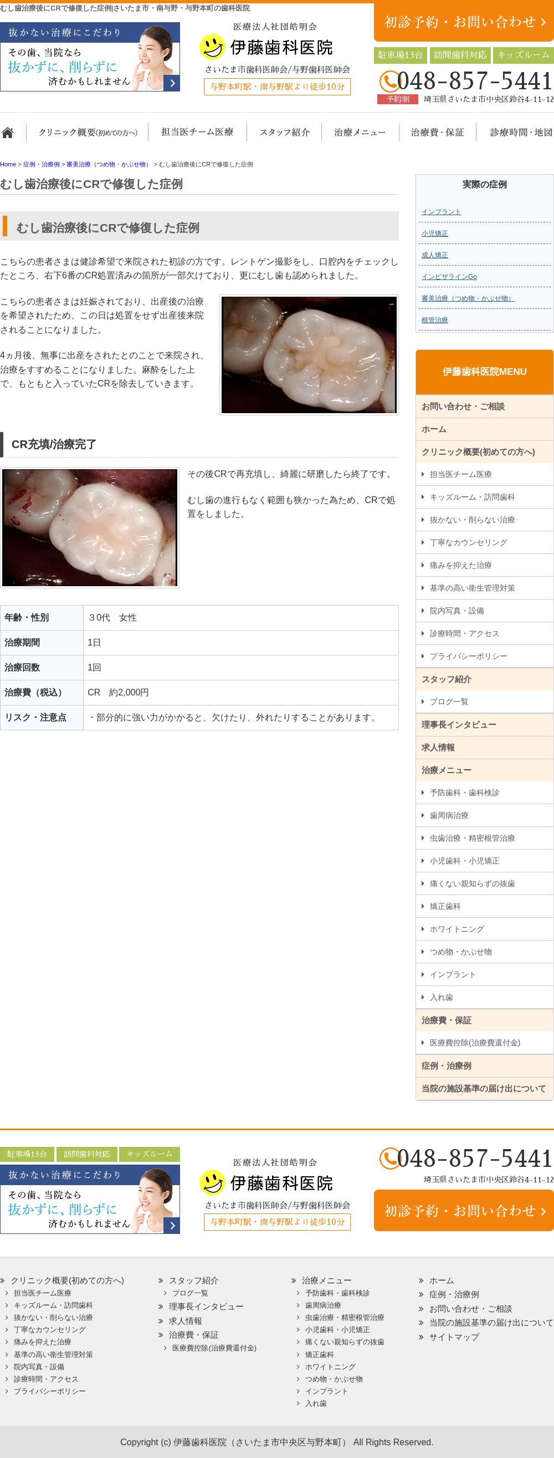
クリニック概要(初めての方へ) (88, 137)
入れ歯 (441, 997)
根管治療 (435, 320)
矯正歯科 (445, 906)
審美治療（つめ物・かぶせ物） (468, 298)
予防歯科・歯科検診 (465, 792)
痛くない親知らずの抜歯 (472, 883)
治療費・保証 (432, 137)
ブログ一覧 (449, 701)
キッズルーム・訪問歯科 (472, 496)
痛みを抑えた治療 (461, 565)
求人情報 (438, 747)
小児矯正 (435, 233)
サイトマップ (454, 1337)
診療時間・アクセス (465, 633)
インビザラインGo (449, 277)
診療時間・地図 (514, 137)
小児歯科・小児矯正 (465, 860)
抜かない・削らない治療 (472, 519)
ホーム (12, 137)
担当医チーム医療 (193, 137)
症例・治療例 (446, 1065)
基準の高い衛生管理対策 (472, 587)
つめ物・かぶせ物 (461, 951)
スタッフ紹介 (272, 137)
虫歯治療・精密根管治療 (472, 838)
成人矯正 (435, 255)
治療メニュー (350, 137)
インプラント (441, 212)
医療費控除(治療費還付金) (475, 1042)
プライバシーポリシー (468, 656)
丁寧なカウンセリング (468, 542)
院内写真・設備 (457, 610)
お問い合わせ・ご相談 (463, 406)
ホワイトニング (457, 928)
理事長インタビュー (459, 724)
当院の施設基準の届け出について (484, 1088)
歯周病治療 (449, 815)
